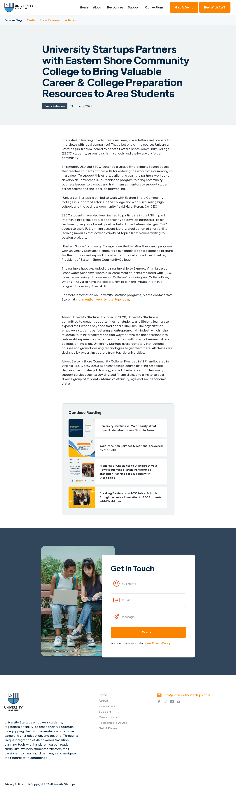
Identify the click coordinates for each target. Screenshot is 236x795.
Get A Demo (108, 728)
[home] (19, 7)
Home (84, 7)
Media (31, 20)
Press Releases (50, 20)
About (98, 7)
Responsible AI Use (113, 723)
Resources (115, 7)
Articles (70, 20)
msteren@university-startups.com (102, 299)
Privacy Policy (13, 784)
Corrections (154, 7)
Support (134, 7)
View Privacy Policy (157, 643)
